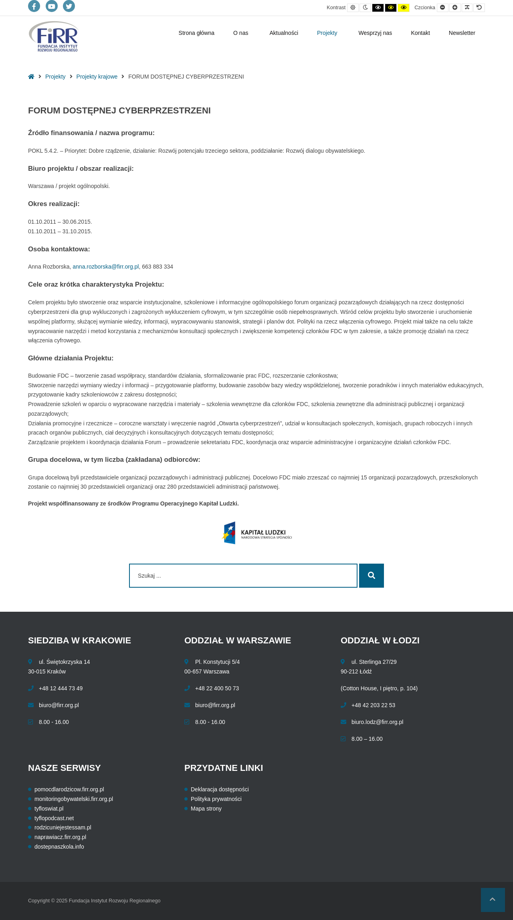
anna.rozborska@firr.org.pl (106, 266)
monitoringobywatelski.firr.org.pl (73, 799)
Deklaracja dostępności (220, 789)
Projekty (327, 33)
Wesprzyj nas (375, 33)
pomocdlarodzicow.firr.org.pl (69, 789)
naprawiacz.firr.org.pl (60, 837)
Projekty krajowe (97, 76)
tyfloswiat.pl (48, 808)
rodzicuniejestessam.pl (62, 827)
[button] (493, 900)
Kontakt (420, 33)
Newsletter (462, 33)
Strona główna (197, 33)
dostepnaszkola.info (59, 846)
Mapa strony (206, 808)
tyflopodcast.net (54, 818)
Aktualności (283, 33)
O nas (240, 33)
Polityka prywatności (216, 799)
